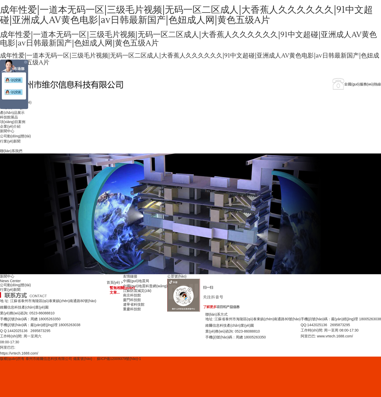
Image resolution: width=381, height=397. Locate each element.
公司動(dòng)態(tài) (15, 136)
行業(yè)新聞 (10, 141)
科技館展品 (9, 117)
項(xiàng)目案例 (12, 122)
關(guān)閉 (25, 62)
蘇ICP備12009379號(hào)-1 (119, 359)
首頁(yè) (113, 282)
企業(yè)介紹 (10, 126)
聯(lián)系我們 (11, 151)
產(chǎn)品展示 (12, 113)
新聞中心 (7, 131)
